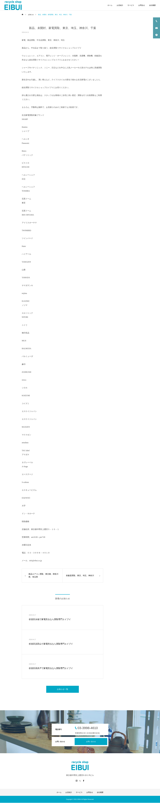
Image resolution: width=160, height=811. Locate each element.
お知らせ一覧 (62, 689)
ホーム (109, 5)
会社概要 (152, 5)
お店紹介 (120, 5)
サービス (131, 5)
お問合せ (141, 5)
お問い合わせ (91, 741)
